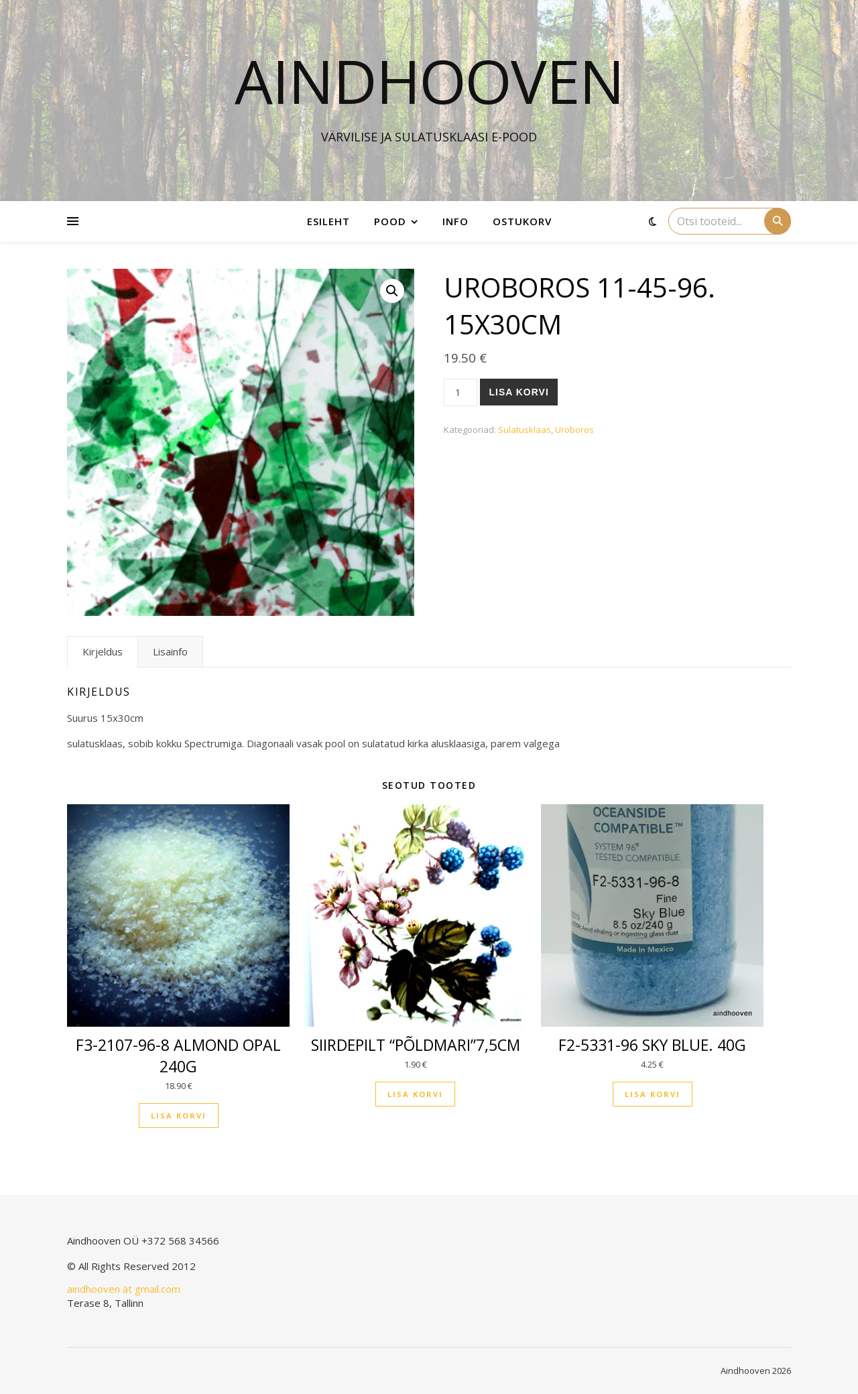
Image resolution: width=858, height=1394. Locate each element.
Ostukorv (522, 221)
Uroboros (574, 430)
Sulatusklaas (524, 430)
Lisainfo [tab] (170, 651)
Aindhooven (429, 80)
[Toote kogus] (461, 392)
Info (455, 221)
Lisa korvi (518, 392)
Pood (390, 221)
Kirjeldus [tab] (102, 651)
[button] (392, 291)
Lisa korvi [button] (178, 1116)
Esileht (328, 221)
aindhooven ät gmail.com (123, 1288)
